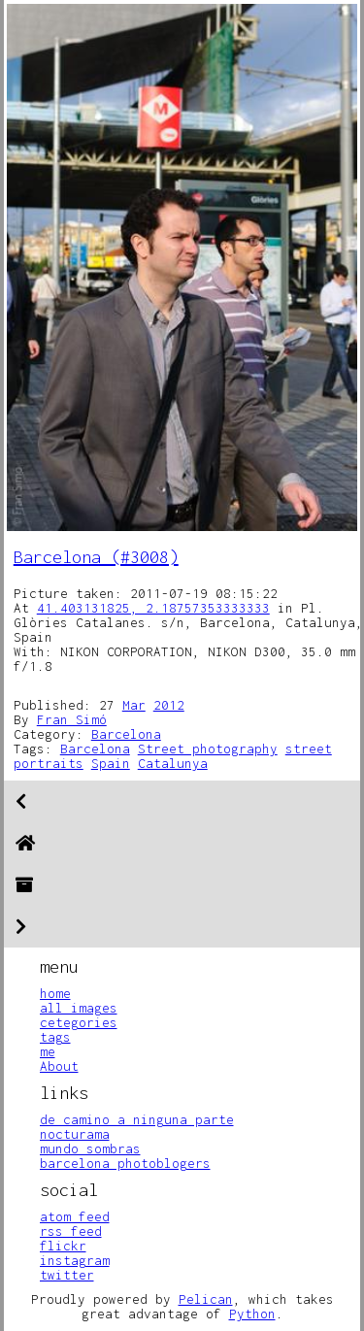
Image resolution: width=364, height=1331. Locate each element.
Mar (134, 705)
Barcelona (126, 734)
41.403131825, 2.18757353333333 (153, 608)
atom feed (75, 1216)
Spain (110, 763)
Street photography (208, 748)
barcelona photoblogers (125, 1163)
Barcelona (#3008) (96, 557)
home (55, 993)
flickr (63, 1245)
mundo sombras (90, 1148)
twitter (67, 1274)
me (47, 1051)
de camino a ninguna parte (137, 1119)
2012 (168, 705)
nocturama (75, 1134)
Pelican (206, 1299)
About (59, 1066)
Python (252, 1313)
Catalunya (173, 763)
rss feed (71, 1231)
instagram (75, 1260)
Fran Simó (72, 719)
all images (78, 1007)
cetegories (78, 1022)
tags (55, 1037)
